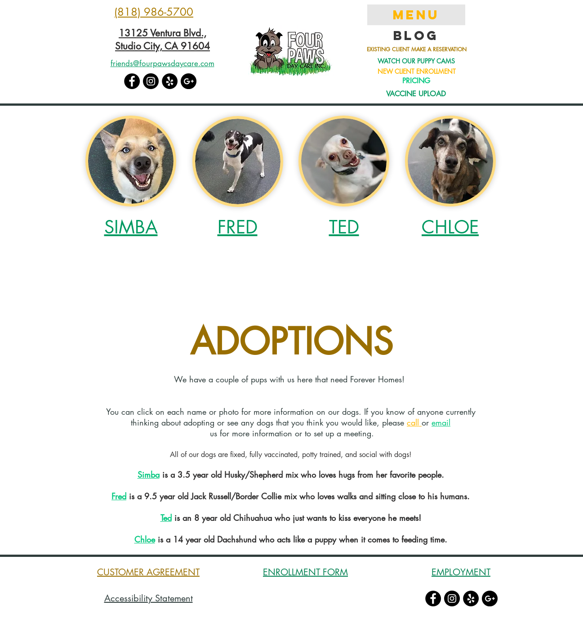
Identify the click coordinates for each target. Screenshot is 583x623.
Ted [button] (166, 517)
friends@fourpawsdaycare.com (162, 63)
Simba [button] (149, 474)
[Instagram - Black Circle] (151, 81)
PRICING (416, 80)
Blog (416, 35)
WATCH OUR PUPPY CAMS (416, 61)
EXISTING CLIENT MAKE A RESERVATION (417, 49)
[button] (130, 161)
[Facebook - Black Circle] (132, 81)
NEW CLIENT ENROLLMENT (417, 71)
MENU (416, 15)
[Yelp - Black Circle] (170, 81)
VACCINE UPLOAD (416, 94)
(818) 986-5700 (153, 12)
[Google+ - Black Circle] (188, 81)
